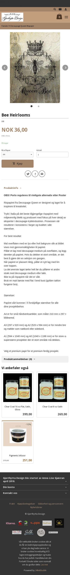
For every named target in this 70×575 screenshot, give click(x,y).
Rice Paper (6, 150)
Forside (5, 26)
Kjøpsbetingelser (26, 503)
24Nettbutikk (40, 570)
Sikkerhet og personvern (50, 503)
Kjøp (17, 163)
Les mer (44, 564)
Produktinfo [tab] (11, 188)
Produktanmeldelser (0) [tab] (18, 359)
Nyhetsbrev (36, 507)
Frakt (12, 503)
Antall (39, 150)
